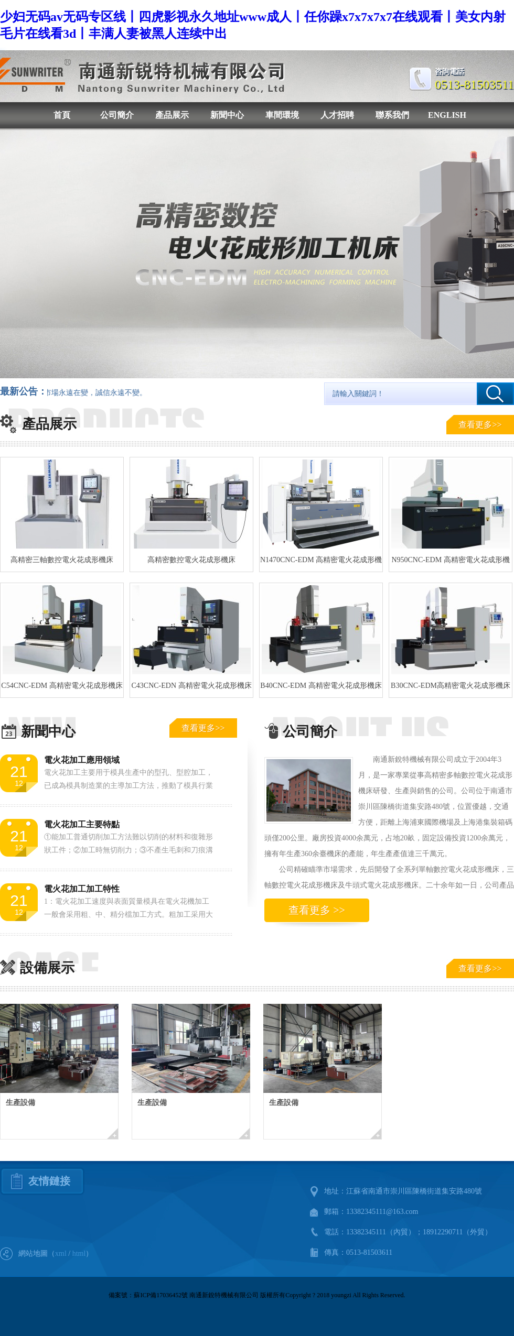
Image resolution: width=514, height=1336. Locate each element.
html (79, 1253)
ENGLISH (447, 115)
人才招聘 (337, 115)
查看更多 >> (316, 910)
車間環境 (282, 115)
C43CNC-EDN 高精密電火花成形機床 (191, 685)
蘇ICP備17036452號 (161, 1295)
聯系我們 (392, 115)
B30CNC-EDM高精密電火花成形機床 (450, 685)
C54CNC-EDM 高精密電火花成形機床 (61, 685)
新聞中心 (227, 115)
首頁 (61, 115)
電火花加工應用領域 (82, 759)
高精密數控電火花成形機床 (191, 560)
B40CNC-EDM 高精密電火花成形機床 (320, 685)
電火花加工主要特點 (82, 824)
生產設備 (20, 1103)
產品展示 (172, 115)
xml (61, 1253)
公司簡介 (117, 115)
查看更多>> (479, 424)
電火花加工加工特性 (82, 888)
